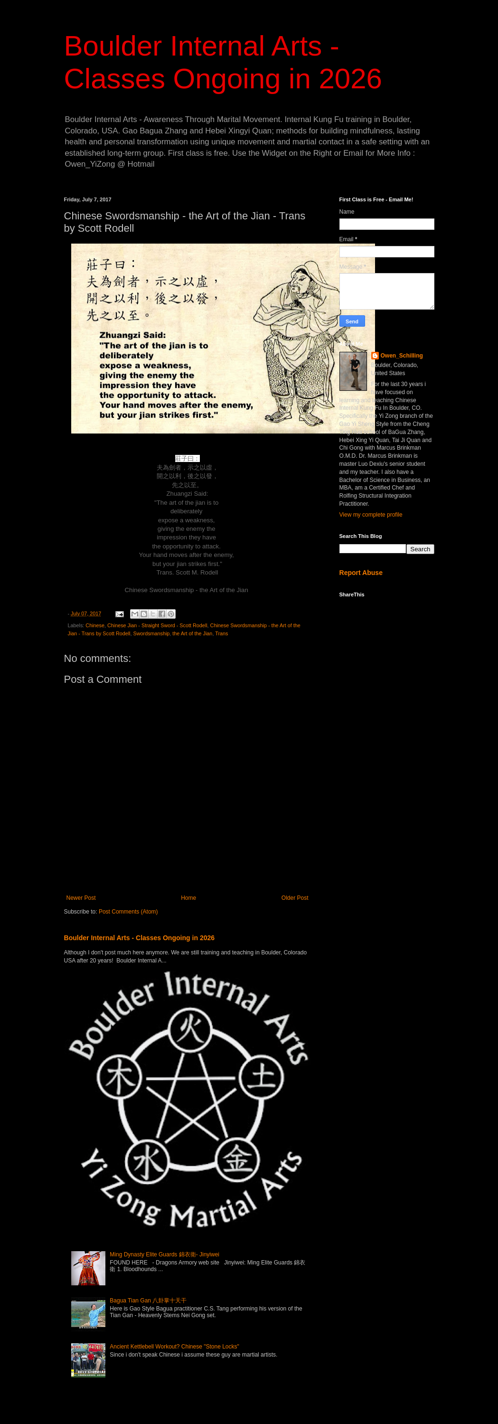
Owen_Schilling (402, 355)
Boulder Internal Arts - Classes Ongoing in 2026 (139, 938)
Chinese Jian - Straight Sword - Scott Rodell (157, 625)
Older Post (295, 898)
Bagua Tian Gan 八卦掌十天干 (148, 1300)
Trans (221, 633)
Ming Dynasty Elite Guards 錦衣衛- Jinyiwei (164, 1254)
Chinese (94, 625)
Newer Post (81, 898)
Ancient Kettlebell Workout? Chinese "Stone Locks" (174, 1346)
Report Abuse (361, 572)
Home (188, 898)
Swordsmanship (151, 633)
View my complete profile (371, 514)
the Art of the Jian (192, 633)
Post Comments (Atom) (128, 911)
